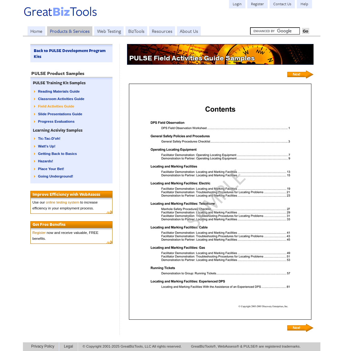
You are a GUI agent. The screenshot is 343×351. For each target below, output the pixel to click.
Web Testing (109, 31)
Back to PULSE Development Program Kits (70, 53)
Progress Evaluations (56, 121)
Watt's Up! (46, 146)
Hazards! (45, 161)
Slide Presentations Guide (60, 114)
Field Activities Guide (56, 106)
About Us (189, 31)
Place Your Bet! (51, 169)
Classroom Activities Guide (61, 99)
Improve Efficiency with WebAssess (66, 194)
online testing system (62, 202)
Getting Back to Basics (57, 154)
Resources (162, 31)
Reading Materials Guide (59, 91)
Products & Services (70, 31)
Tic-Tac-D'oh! (49, 138)
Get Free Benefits (49, 224)
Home (36, 31)
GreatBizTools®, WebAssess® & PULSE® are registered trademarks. (246, 346)
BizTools (136, 31)
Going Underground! (55, 176)
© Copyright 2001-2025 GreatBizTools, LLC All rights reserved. (132, 346)
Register (39, 233)
